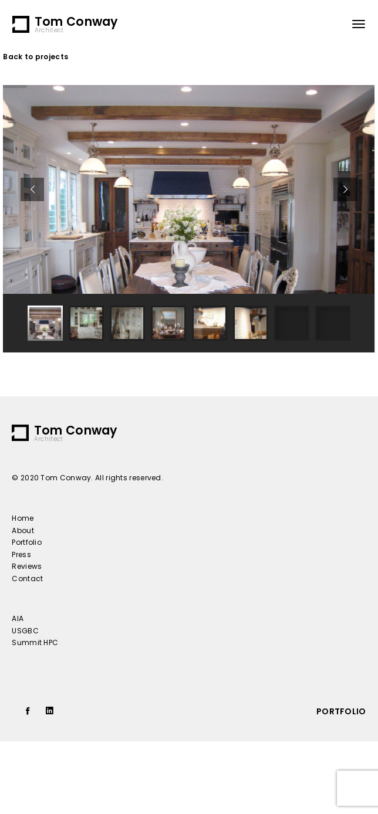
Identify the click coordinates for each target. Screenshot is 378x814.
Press (21, 554)
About (23, 530)
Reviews (27, 566)
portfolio (341, 711)
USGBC (25, 631)
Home (22, 518)
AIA (17, 618)
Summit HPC (35, 642)
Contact (27, 579)
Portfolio (27, 542)
